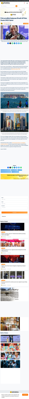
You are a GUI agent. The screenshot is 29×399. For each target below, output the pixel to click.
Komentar (3, 205)
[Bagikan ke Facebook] (8, 43)
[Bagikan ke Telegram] (19, 43)
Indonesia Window (7, 22)
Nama (2, 197)
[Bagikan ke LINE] (12, 43)
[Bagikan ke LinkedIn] (14, 43)
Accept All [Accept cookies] (25, 394)
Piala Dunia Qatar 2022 (15, 69)
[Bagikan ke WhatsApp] (21, 43)
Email (2, 201)
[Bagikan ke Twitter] (10, 43)
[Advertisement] (14, 52)
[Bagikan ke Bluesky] (16, 43)
